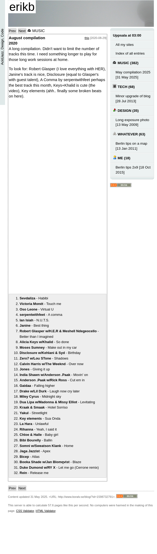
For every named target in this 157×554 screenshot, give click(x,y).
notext (48, 153)
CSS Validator (25, 510)
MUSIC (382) (125, 62)
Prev (12, 31)
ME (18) (121, 158)
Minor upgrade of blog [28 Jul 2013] (132, 98)
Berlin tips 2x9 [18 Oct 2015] (132, 169)
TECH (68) (123, 86)
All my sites (124, 45)
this (87, 37)
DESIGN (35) (125, 110)
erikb (22, 6)
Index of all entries (130, 53)
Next (22, 31)
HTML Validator (46, 510)
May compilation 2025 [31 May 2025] (132, 74)
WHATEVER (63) (129, 134)
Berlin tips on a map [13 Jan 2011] (131, 145)
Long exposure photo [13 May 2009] (132, 122)
